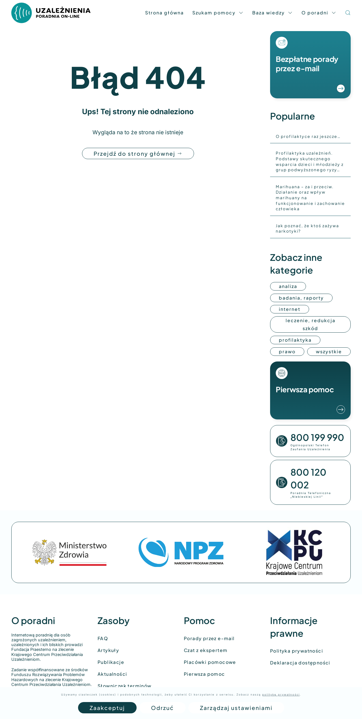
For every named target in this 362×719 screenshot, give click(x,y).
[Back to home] (50, 12)
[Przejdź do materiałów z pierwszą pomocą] (310, 390)
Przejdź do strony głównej (138, 153)
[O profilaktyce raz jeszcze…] (310, 136)
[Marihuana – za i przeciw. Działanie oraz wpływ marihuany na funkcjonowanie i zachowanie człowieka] (310, 198)
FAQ (103, 638)
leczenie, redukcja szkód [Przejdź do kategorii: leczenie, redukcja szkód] (310, 324)
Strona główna (164, 13)
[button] (348, 12)
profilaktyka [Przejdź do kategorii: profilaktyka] (295, 340)
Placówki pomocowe (210, 662)
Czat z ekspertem (205, 650)
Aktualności (112, 674)
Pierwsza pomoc (204, 674)
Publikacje (111, 662)
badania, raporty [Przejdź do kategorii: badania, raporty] (301, 298)
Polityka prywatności (296, 651)
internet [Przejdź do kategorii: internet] (289, 309)
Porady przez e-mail (209, 638)
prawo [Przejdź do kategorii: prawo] (287, 351)
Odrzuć (162, 707)
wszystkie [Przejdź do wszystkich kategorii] (329, 351)
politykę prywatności (281, 694)
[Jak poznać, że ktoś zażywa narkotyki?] (310, 228)
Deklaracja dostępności (300, 663)
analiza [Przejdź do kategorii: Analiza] (288, 286)
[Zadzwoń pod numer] (310, 441)
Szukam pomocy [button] (218, 13)
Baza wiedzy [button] (272, 13)
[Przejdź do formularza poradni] (310, 64)
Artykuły (108, 650)
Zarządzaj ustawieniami (236, 707)
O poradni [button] (319, 13)
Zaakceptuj (107, 707)
